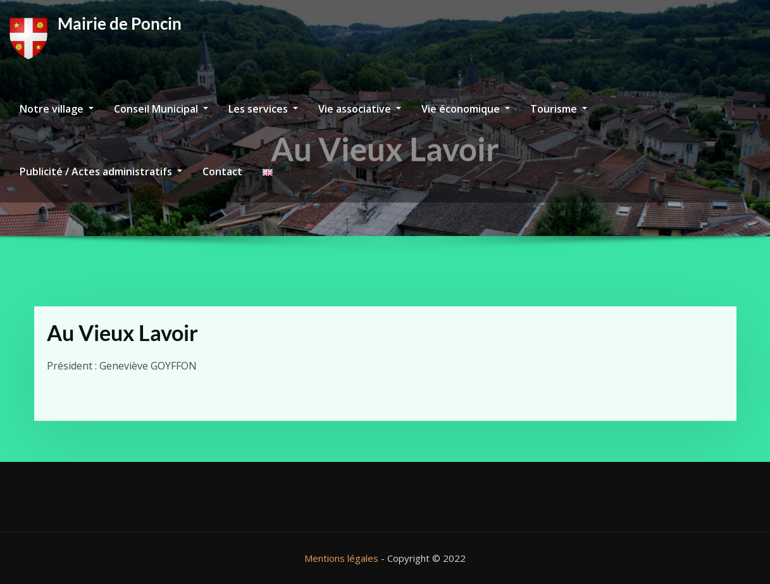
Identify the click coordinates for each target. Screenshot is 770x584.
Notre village (57, 109)
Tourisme (558, 109)
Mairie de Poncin (120, 23)
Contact (222, 171)
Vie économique (465, 109)
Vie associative (359, 109)
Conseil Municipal (161, 109)
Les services (263, 109)
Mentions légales (341, 558)
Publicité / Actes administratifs (101, 171)
